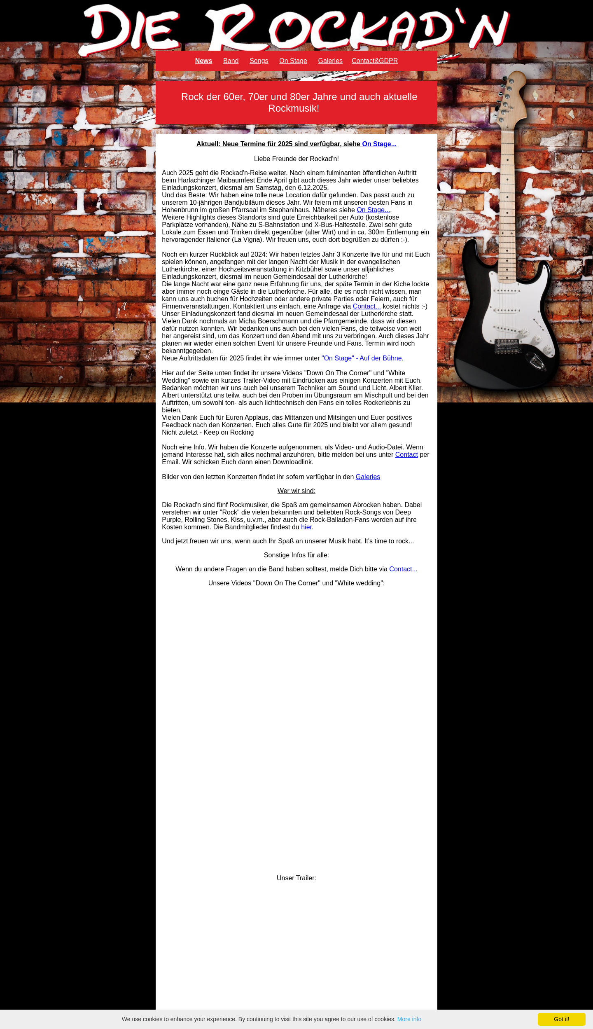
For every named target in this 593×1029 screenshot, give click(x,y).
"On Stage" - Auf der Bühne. (363, 358)
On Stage (293, 60)
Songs (259, 60)
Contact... (367, 306)
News (203, 60)
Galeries (330, 60)
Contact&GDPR (375, 60)
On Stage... (379, 143)
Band (230, 60)
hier (306, 527)
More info (409, 1019)
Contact (406, 454)
